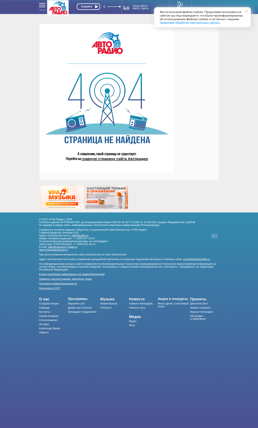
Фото (132, 325)
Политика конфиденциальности (58, 283)
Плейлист (106, 307)
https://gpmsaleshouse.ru (53, 249)
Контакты (44, 311)
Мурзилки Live (76, 303)
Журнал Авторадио (201, 311)
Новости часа (137, 307)
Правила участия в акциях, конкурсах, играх (65, 278)
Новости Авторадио (141, 303)
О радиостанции (49, 303)
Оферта (44, 332)
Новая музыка (108, 303)
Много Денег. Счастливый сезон (173, 305)
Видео (133, 321)
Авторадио (198, 317)
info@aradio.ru (80, 235)
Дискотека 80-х (199, 303)
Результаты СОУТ (49, 288)
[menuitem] (53, 299)
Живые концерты (200, 307)
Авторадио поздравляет (82, 311)
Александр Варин (49, 328)
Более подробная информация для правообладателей (72, 274)
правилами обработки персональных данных (190, 22)
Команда (44, 307)
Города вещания (49, 315)
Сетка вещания (48, 320)
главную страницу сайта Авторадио (115, 159)
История (44, 324)
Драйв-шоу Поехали (80, 307)
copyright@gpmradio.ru (196, 259)
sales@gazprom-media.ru (62, 247)
